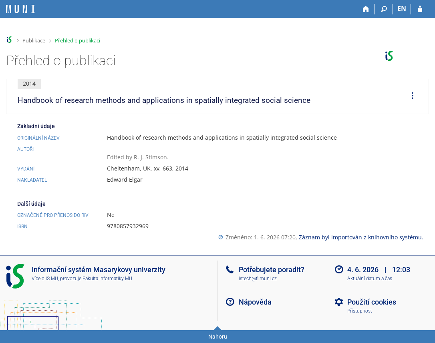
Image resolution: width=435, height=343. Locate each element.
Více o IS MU (45, 278)
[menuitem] (409, 96)
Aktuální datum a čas (369, 278)
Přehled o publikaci (77, 40)
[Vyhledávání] (384, 9)
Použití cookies (371, 302)
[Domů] (366, 9)
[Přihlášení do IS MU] (420, 9)
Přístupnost (359, 311)
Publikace (33, 40)
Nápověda (255, 302)
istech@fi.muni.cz (258, 278)
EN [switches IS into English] (401, 8)
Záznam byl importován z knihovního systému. (361, 237)
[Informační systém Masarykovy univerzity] (20, 9)
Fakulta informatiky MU (107, 278)
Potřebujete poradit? (271, 269)
